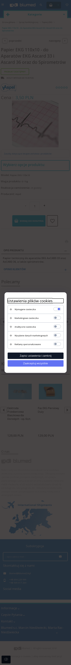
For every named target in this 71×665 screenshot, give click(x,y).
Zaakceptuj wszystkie (35, 363)
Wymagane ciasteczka (25, 309)
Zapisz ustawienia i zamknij (35, 355)
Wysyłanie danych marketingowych (31, 335)
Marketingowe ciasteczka (27, 318)
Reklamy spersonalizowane (28, 344)
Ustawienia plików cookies (30, 301)
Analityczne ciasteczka (25, 326)
